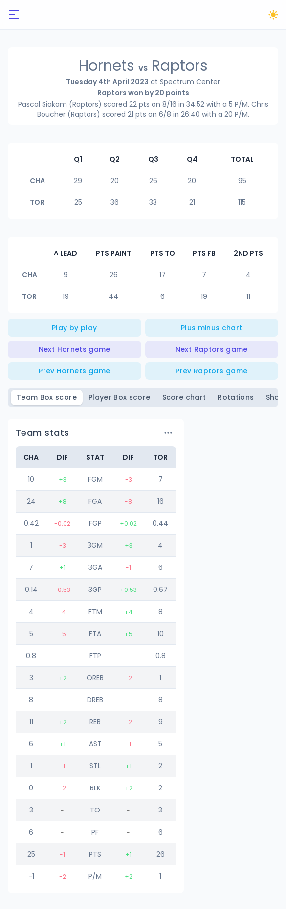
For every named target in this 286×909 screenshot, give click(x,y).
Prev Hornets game (74, 371)
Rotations (236, 397)
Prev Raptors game (211, 371)
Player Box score (119, 397)
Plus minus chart (211, 328)
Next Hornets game (74, 349)
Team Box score (47, 397)
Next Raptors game (212, 349)
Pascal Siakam (42, 104)
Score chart (184, 397)
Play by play (74, 328)
